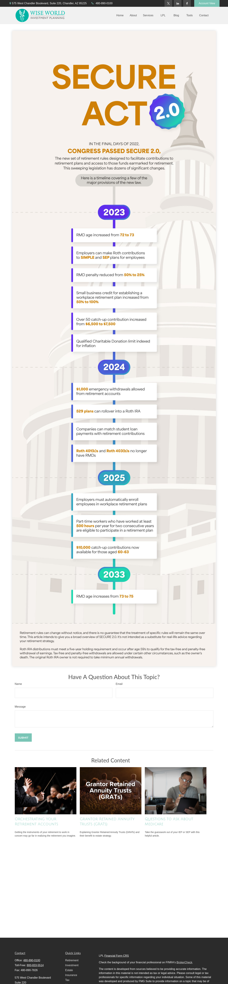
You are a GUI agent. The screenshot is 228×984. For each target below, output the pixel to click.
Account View (207, 3)
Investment (71, 965)
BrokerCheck (184, 962)
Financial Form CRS (116, 955)
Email (119, 683)
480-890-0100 (102, 3)
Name (18, 683)
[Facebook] (187, 3)
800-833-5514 (35, 965)
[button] (120, 15)
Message (20, 706)
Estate (69, 970)
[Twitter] (168, 3)
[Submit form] (23, 737)
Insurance (71, 975)
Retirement (71, 960)
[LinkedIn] (177, 3)
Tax (67, 980)
